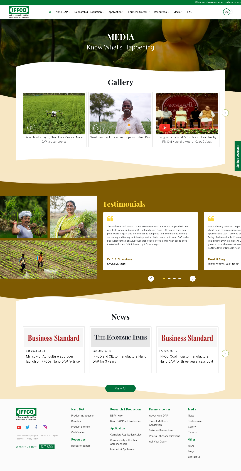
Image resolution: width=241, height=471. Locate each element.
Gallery (192, 426)
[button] (164, 278)
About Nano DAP (158, 415)
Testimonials (195, 421)
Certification (78, 432)
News (191, 415)
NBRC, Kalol (116, 415)
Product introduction (82, 415)
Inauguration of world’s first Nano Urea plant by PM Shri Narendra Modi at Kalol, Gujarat (187, 139)
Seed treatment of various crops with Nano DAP (120, 137)
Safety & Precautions (161, 430)
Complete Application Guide (126, 434)
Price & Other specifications (164, 436)
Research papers (80, 445)
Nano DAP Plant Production (125, 421)
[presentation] (225, 112)
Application (116, 12)
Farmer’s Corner (139, 12)
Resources (161, 12)
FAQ (189, 12)
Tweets (192, 432)
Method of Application (122, 449)
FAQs (191, 445)
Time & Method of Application (159, 423)
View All (120, 388)
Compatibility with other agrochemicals (123, 442)
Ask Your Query (158, 441)
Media (178, 12)
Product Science (80, 426)
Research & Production (89, 12)
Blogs (191, 451)
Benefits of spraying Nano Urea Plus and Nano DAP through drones (54, 139)
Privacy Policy (32, 439)
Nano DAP (63, 12)
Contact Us (194, 456)
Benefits (76, 421)
